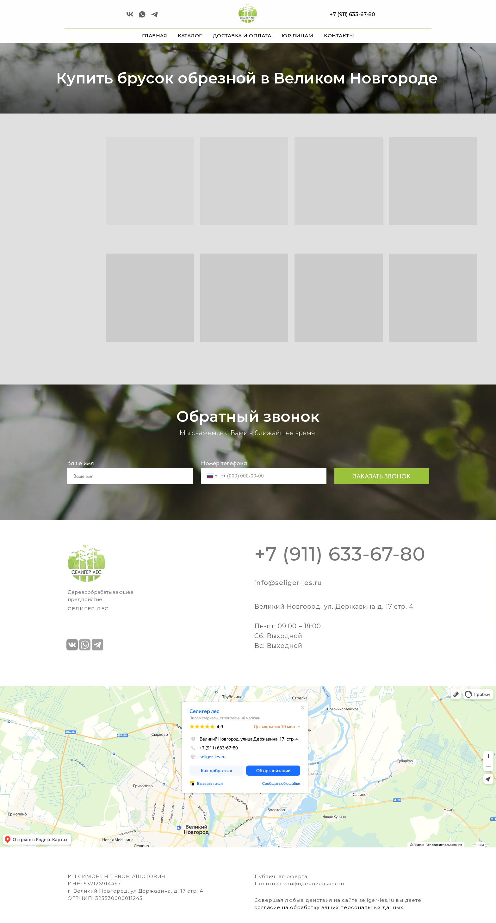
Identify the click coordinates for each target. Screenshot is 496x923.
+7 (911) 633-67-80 (352, 14)
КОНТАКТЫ (339, 36)
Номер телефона (224, 463)
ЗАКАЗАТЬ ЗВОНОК (382, 476)
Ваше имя (80, 463)
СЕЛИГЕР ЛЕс (88, 609)
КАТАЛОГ (190, 36)
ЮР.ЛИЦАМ (297, 36)
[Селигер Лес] (142, 16)
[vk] (130, 16)
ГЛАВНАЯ (154, 36)
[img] (86, 563)
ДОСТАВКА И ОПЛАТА (242, 36)
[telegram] (154, 16)
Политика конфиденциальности (299, 884)
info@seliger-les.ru (288, 583)
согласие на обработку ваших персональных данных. (329, 907)
